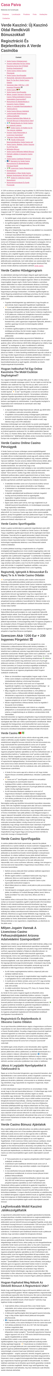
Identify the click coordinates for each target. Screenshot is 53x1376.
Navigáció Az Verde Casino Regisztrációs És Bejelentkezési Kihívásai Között (18, 163)
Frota (34, 14)
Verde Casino (13, 90)
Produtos (26, 14)
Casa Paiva (11, 4)
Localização (16, 14)
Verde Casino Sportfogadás (16, 75)
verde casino (38, 266)
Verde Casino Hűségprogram (17, 61)
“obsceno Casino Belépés (16, 137)
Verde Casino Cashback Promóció (19, 159)
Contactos (6, 18)
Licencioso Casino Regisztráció (20, 168)
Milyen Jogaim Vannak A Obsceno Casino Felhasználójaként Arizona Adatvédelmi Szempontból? (19, 97)
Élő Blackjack (11, 171)
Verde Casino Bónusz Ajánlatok (18, 111)
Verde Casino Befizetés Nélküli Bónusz (20, 152)
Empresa (5, 14)
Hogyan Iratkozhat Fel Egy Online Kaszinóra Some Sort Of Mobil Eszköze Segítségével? (18, 66)
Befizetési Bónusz (13, 149)
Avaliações (43, 14)
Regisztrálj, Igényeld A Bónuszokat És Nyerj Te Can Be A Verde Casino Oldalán (20, 80)
